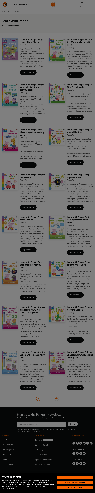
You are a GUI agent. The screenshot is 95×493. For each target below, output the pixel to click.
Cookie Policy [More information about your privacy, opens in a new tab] (9, 488)
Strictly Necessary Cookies (75, 482)
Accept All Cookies (75, 487)
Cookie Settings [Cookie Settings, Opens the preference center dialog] (75, 477)
